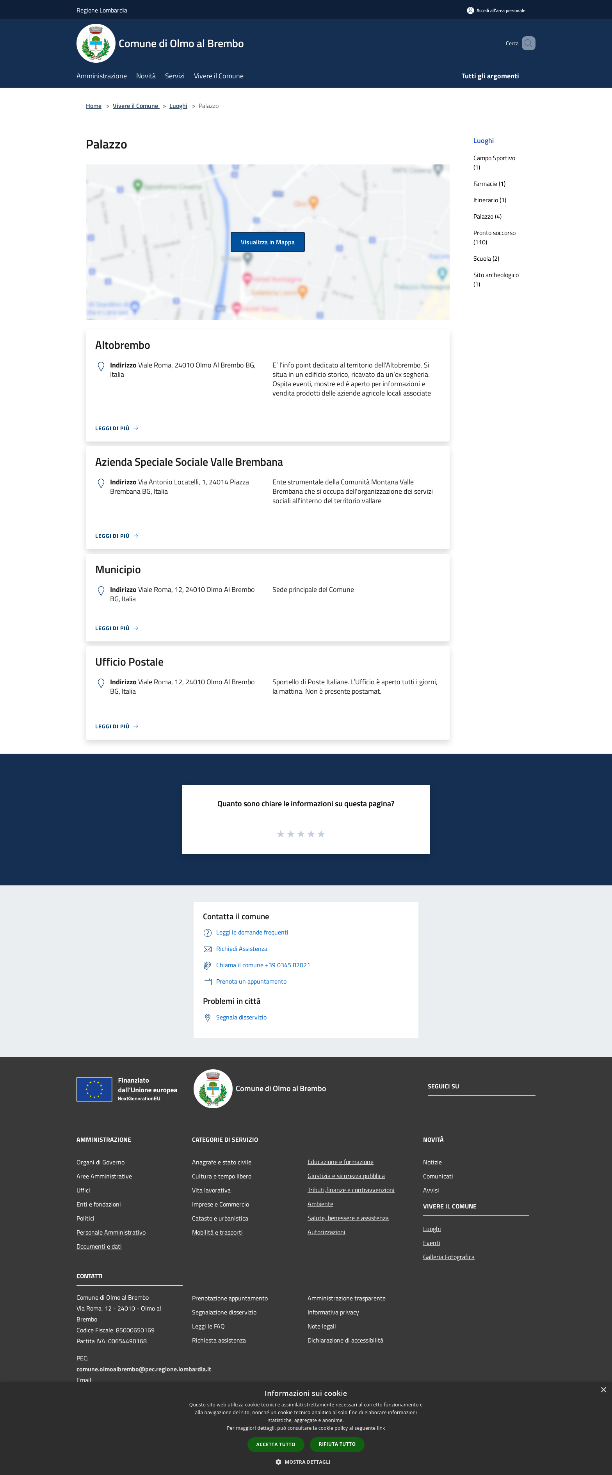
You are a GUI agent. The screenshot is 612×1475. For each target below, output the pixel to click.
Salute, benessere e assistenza (348, 1217)
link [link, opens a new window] (381, 1428)
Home (93, 105)
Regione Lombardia (101, 10)
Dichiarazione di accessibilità (345, 1340)
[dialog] (306, 1428)
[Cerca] (526, 43)
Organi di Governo (100, 1162)
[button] (306, 1462)
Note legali (322, 1326)
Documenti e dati (99, 1246)
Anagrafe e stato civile (221, 1162)
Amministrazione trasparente (347, 1298)
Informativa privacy (333, 1312)
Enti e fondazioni (98, 1204)
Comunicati (438, 1176)
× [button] (603, 1390)
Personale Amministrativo (111, 1232)
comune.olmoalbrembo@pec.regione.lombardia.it (143, 1369)
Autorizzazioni (326, 1232)
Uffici (83, 1190)
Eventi (431, 1242)
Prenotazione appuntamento (230, 1298)
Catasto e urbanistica (220, 1218)
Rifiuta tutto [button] (337, 1444)
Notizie (432, 1162)
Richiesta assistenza (219, 1340)
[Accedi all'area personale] (496, 10)
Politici (85, 1218)
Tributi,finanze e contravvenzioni (351, 1189)
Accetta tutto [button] (275, 1444)
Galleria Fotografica (449, 1256)
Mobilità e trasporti (217, 1232)
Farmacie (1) (489, 183)
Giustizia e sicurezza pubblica (346, 1175)
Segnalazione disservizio (224, 1312)
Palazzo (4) (487, 216)
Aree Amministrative (104, 1176)
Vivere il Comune (136, 105)
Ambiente (320, 1203)
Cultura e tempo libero (221, 1176)
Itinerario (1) (489, 200)
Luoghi (178, 105)
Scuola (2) (486, 258)
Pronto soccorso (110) (494, 237)
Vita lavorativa (211, 1190)
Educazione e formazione (341, 1161)
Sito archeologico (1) (496, 279)
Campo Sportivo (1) (494, 162)
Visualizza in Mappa (268, 242)
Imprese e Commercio (220, 1204)
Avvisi (431, 1190)
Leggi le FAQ (208, 1326)
